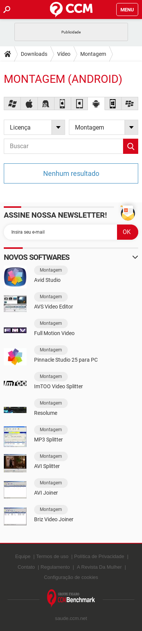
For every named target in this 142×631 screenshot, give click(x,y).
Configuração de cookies (71, 577)
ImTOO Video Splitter (58, 386)
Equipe (22, 556)
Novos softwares (37, 257)
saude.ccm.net (71, 618)
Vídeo (63, 54)
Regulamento (55, 567)
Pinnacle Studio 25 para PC (66, 360)
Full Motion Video (54, 333)
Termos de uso (52, 556)
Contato (26, 567)
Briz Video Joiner (53, 519)
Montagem (93, 54)
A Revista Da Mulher (99, 567)
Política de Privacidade (99, 556)
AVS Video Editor (53, 307)
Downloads (34, 54)
